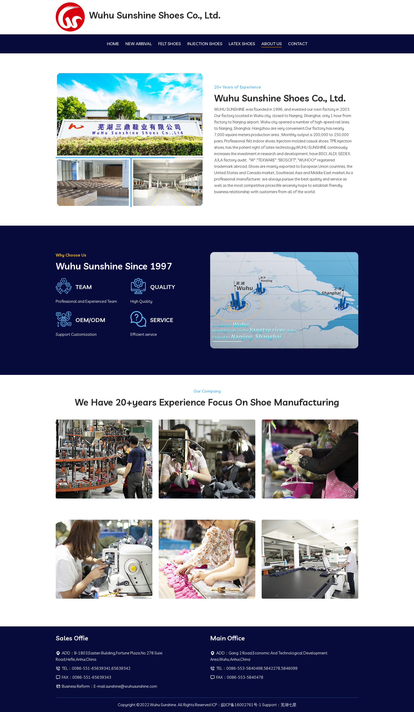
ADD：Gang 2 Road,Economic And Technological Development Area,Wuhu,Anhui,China (268, 656)
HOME (113, 43)
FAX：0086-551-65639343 (83, 677)
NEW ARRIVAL (138, 43)
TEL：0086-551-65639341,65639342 (93, 668)
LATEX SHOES (242, 43)
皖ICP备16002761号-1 (241, 704)
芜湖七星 (289, 704)
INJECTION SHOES (204, 43)
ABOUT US (271, 43)
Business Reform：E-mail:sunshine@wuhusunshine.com (106, 686)
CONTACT (297, 43)
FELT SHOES (169, 43)
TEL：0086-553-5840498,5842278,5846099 (254, 668)
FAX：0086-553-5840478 (236, 677)
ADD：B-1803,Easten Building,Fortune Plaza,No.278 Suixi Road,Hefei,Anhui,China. (109, 656)
